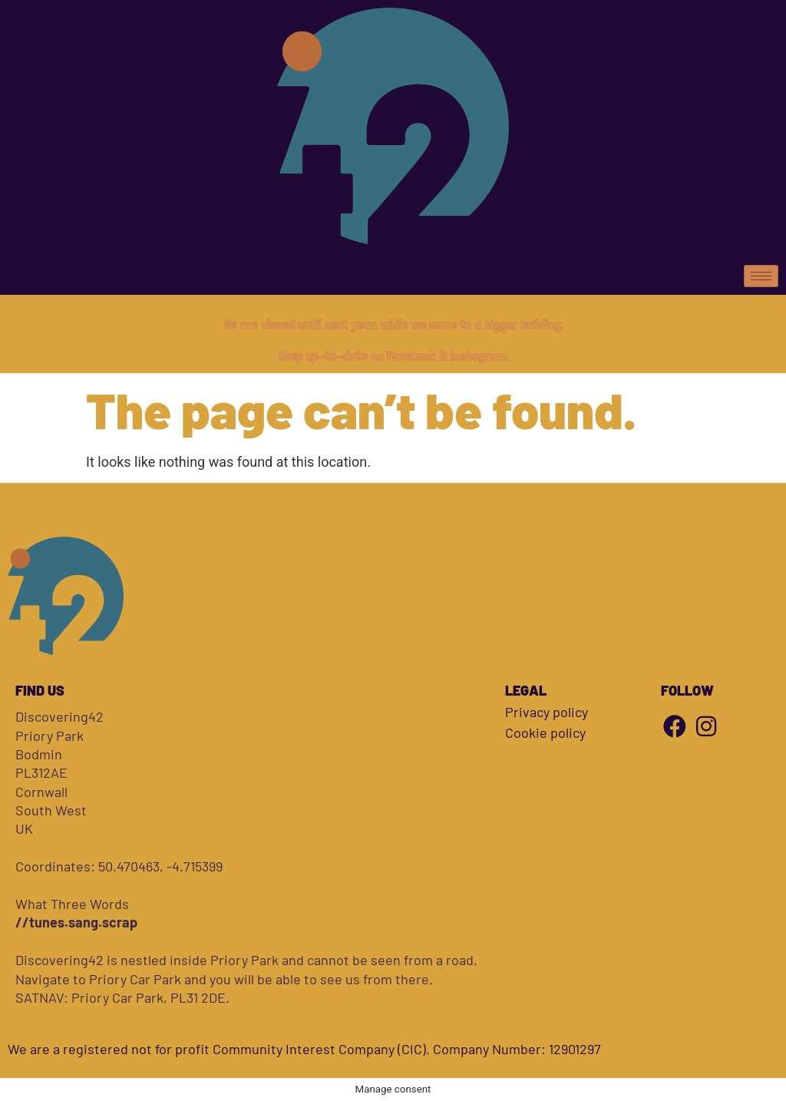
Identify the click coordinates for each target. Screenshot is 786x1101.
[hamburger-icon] (761, 276)
